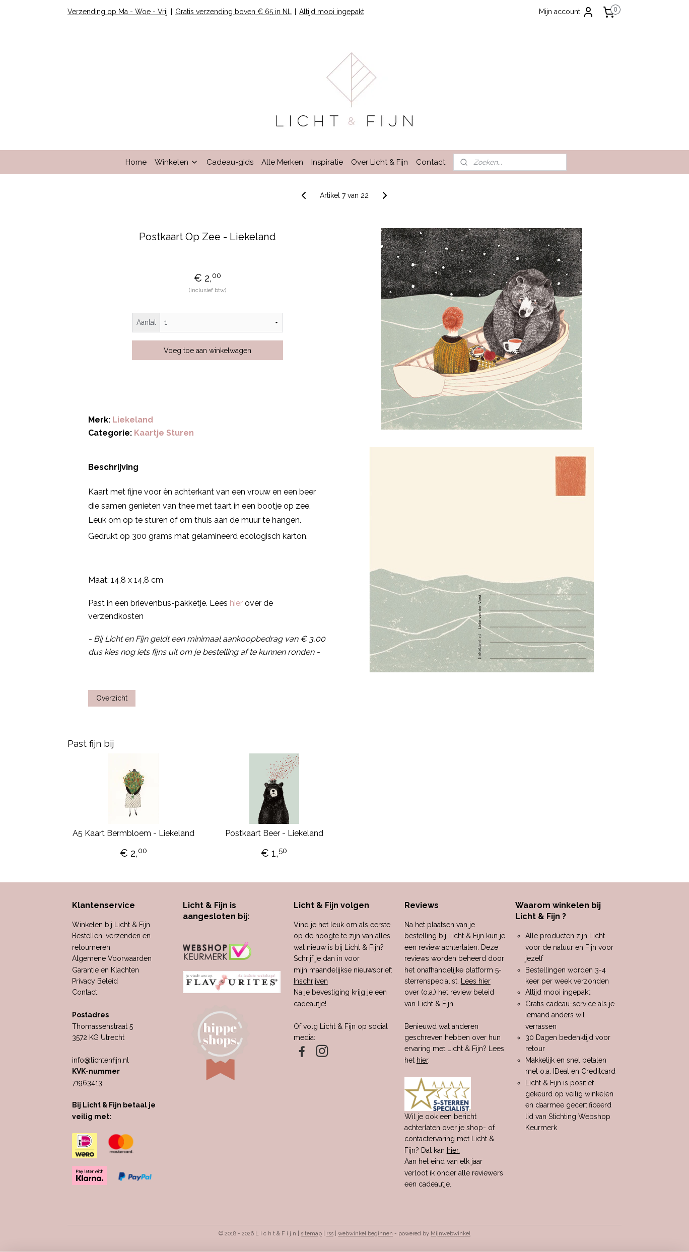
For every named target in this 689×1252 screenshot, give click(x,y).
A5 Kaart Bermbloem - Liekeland (133, 833)
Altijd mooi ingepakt (331, 12)
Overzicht (111, 698)
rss (329, 1233)
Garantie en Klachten (105, 970)
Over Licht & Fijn (379, 162)
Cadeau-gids (229, 162)
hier (422, 1060)
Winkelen (176, 162)
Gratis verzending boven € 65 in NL (233, 12)
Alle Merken (282, 162)
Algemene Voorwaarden (112, 958)
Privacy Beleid (95, 981)
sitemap (311, 1233)
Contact (430, 162)
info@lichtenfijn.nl (100, 1060)
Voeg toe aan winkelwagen (207, 350)
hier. (453, 1150)
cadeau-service (571, 1004)
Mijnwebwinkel (450, 1233)
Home (136, 162)
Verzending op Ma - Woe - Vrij (117, 12)
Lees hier (476, 981)
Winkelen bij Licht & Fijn (111, 925)
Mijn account (566, 12)
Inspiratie (327, 162)
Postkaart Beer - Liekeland (274, 833)
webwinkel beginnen (365, 1233)
